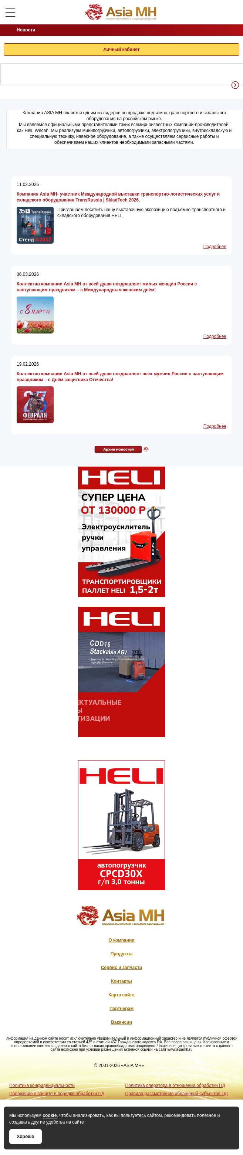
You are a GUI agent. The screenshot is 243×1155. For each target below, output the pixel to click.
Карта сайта (121, 995)
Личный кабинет (121, 49)
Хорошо (25, 1136)
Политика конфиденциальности (42, 1085)
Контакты (121, 981)
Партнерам (121, 1008)
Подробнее (214, 246)
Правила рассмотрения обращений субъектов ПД (176, 1093)
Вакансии (121, 1022)
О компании (121, 940)
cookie (50, 1115)
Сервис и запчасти (121, 967)
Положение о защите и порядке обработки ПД (56, 1093)
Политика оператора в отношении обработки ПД (175, 1085)
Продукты (122, 953)
